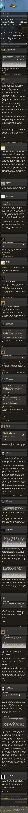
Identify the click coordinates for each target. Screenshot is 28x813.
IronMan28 (8, 147)
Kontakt (23, 807)
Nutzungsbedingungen (18, 809)
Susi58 (7, 79)
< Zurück (2, 46)
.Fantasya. (3, 372)
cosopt (8, 297)
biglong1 (3, 142)
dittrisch (3, 591)
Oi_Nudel (10, 233)
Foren (3, 13)
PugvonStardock (5, 74)
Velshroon (8, 302)
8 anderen (15, 142)
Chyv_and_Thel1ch (10, 775)
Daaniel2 (7, 626)
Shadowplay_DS (9, 276)
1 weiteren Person (19, 372)
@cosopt (4, 281)
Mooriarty (17, 74)
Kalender (9, 13)
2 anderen (18, 626)
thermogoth (10, 495)
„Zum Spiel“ (8, 41)
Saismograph (8, 182)
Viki (6, 195)
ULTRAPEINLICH (11, 372)
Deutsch (2, 807)
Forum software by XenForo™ (16, 810)
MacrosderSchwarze (10, 49)
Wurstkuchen (4, 233)
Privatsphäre (25, 809)
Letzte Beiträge (5, 16)
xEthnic (3, 791)
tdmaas (6, 142)
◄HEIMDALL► (9, 238)
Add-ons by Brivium (4, 811)
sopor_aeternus (4, 495)
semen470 (10, 142)
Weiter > (18, 46)
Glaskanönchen (10, 74)
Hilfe (26, 807)
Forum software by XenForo (5, 810)
